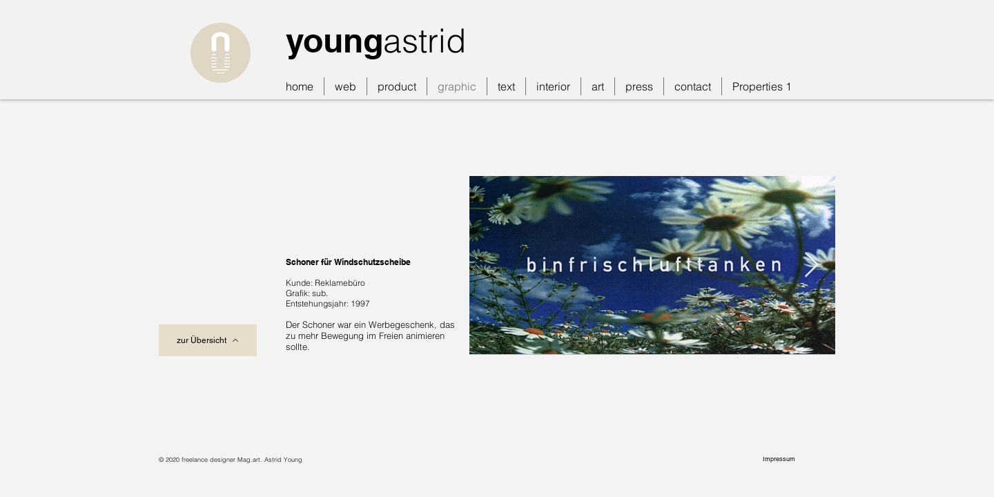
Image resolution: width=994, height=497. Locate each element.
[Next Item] (811, 265)
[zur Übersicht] (208, 340)
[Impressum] (780, 459)
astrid (424, 40)
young (334, 40)
